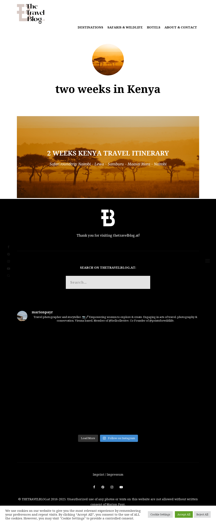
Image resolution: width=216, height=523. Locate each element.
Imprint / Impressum (108, 474)
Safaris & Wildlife (125, 27)
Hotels (153, 27)
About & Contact (181, 27)
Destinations (90, 27)
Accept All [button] (183, 514)
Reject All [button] (202, 514)
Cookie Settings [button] (160, 514)
